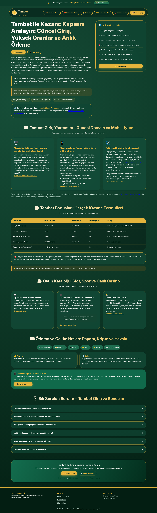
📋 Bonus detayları (87, 473)
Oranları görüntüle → (21, 311)
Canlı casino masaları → (69, 325)
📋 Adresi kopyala (101, 3)
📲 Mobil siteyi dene (23, 384)
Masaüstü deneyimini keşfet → (25, 176)
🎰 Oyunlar (87, 13)
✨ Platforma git (120, 66)
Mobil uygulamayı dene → (69, 186)
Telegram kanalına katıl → (115, 181)
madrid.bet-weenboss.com (132, 162)
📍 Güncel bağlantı (51, 13)
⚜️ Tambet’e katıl (69, 473)
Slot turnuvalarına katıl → (115, 314)
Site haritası (61, 503)
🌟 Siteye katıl (18, 52)
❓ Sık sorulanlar (121, 13)
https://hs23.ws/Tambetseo (80, 3)
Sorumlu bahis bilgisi (110, 496)
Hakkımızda (61, 500)
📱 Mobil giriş (34, 52)
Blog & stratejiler (63, 496)
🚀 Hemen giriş (137, 13)
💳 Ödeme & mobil (102, 13)
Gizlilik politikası (109, 498)
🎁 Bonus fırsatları (70, 13)
